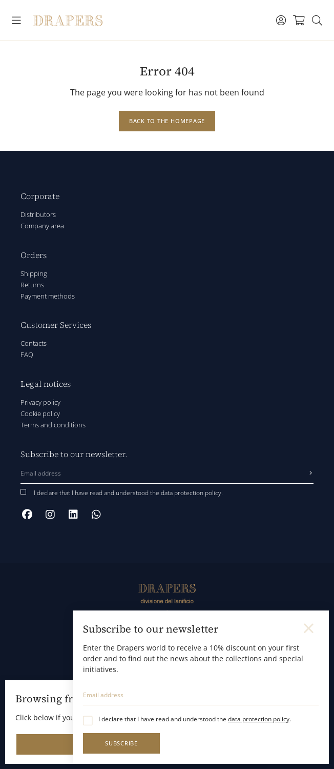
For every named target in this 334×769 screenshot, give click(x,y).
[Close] (309, 628)
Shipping (33, 273)
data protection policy (258, 719)
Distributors (38, 214)
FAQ (26, 354)
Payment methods (47, 296)
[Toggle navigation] (16, 20)
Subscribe (121, 743)
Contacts (33, 343)
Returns (32, 284)
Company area (42, 225)
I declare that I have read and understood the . (194, 719)
